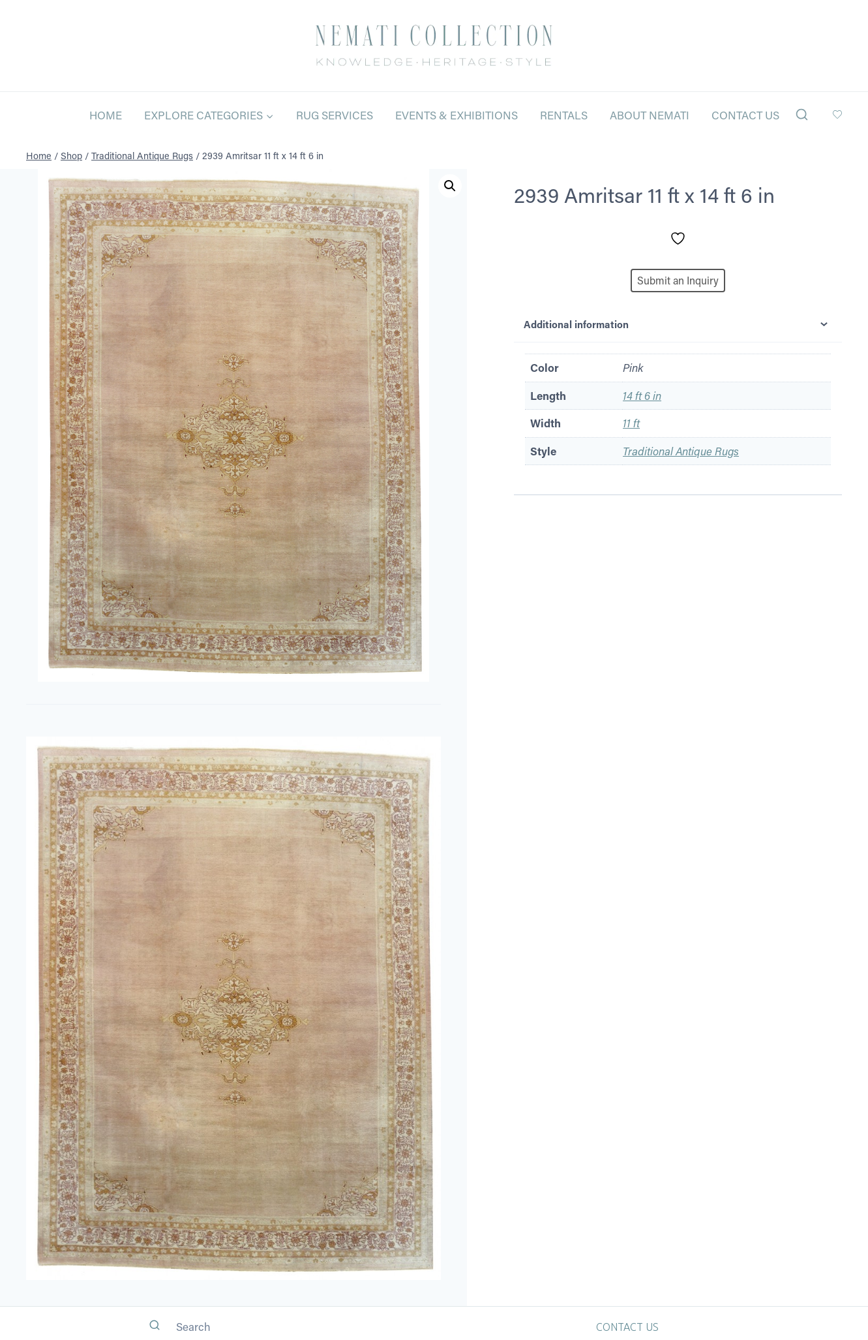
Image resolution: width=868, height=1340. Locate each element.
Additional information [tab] (677, 324)
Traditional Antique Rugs (681, 451)
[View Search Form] (801, 115)
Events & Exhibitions (456, 115)
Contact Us (745, 115)
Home (105, 115)
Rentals (564, 115)
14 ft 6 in (642, 395)
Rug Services (334, 115)
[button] (450, 186)
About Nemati (649, 115)
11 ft (631, 423)
